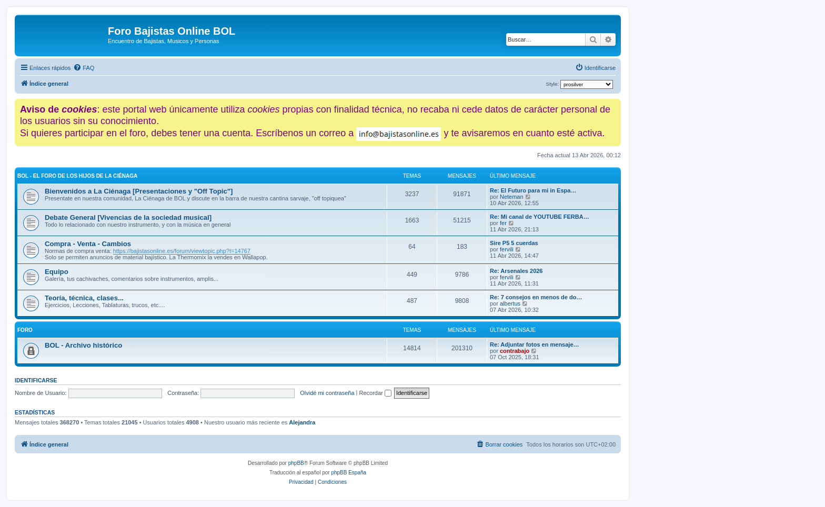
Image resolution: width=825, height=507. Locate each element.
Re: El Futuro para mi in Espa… (533, 190)
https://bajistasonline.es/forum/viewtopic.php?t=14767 (181, 251)
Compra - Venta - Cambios (88, 244)
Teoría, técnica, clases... (84, 298)
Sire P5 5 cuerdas (514, 243)
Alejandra (302, 422)
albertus (510, 303)
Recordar (375, 393)
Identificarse (36, 380)
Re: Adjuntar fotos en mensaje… (534, 344)
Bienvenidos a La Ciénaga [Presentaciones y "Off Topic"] (139, 191)
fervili (507, 249)
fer (503, 223)
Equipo (56, 272)
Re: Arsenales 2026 (516, 271)
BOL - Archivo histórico (83, 345)
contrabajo (514, 351)
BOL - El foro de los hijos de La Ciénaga (77, 176)
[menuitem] (83, 68)
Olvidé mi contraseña (327, 393)
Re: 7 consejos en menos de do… (536, 297)
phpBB (296, 463)
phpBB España (348, 472)
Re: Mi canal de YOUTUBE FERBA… (539, 217)
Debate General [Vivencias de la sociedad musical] (128, 217)
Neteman (512, 197)
